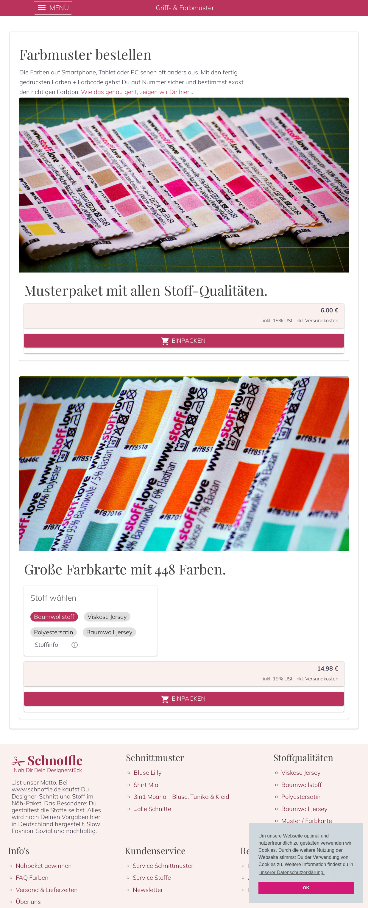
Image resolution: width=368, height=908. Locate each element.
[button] (54, 616)
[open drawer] (53, 7)
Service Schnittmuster (163, 865)
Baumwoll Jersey (304, 808)
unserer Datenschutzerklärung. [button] (292, 872)
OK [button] (306, 887)
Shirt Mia (146, 784)
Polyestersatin (301, 796)
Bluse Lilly (148, 772)
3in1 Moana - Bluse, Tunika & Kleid (181, 796)
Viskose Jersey (301, 772)
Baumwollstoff (301, 784)
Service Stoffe (152, 877)
